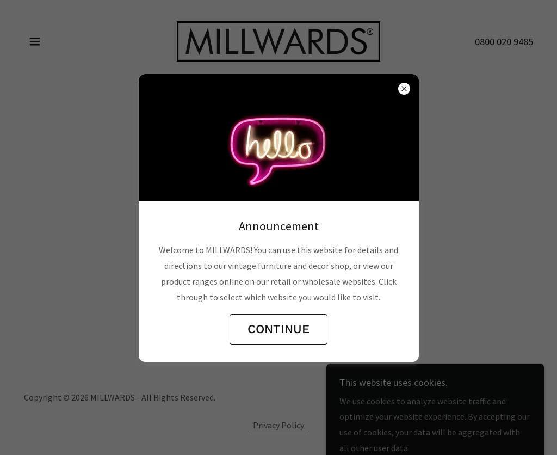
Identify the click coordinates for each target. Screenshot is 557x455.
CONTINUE (278, 329)
